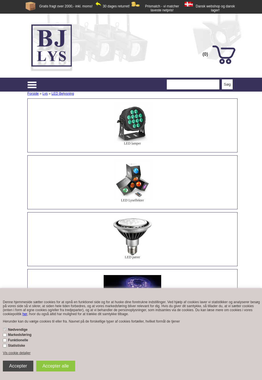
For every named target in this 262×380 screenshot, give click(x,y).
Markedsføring (20, 335)
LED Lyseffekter (132, 200)
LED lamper (132, 143)
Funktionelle (18, 340)
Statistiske (16, 346)
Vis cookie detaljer (16, 353)
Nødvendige (18, 330)
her (24, 314)
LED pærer (132, 257)
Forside (33, 94)
